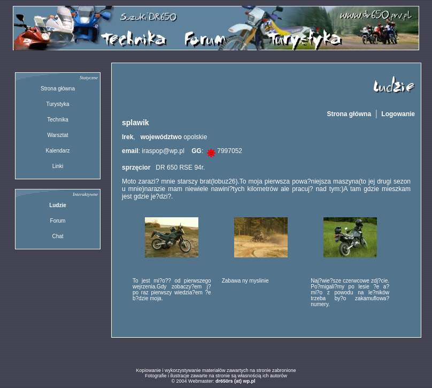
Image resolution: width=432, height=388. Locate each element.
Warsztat (57, 135)
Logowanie (398, 114)
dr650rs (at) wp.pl (235, 381)
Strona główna (58, 89)
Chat (57, 236)
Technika (57, 120)
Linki (58, 166)
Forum (58, 221)
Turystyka (58, 104)
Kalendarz (57, 151)
